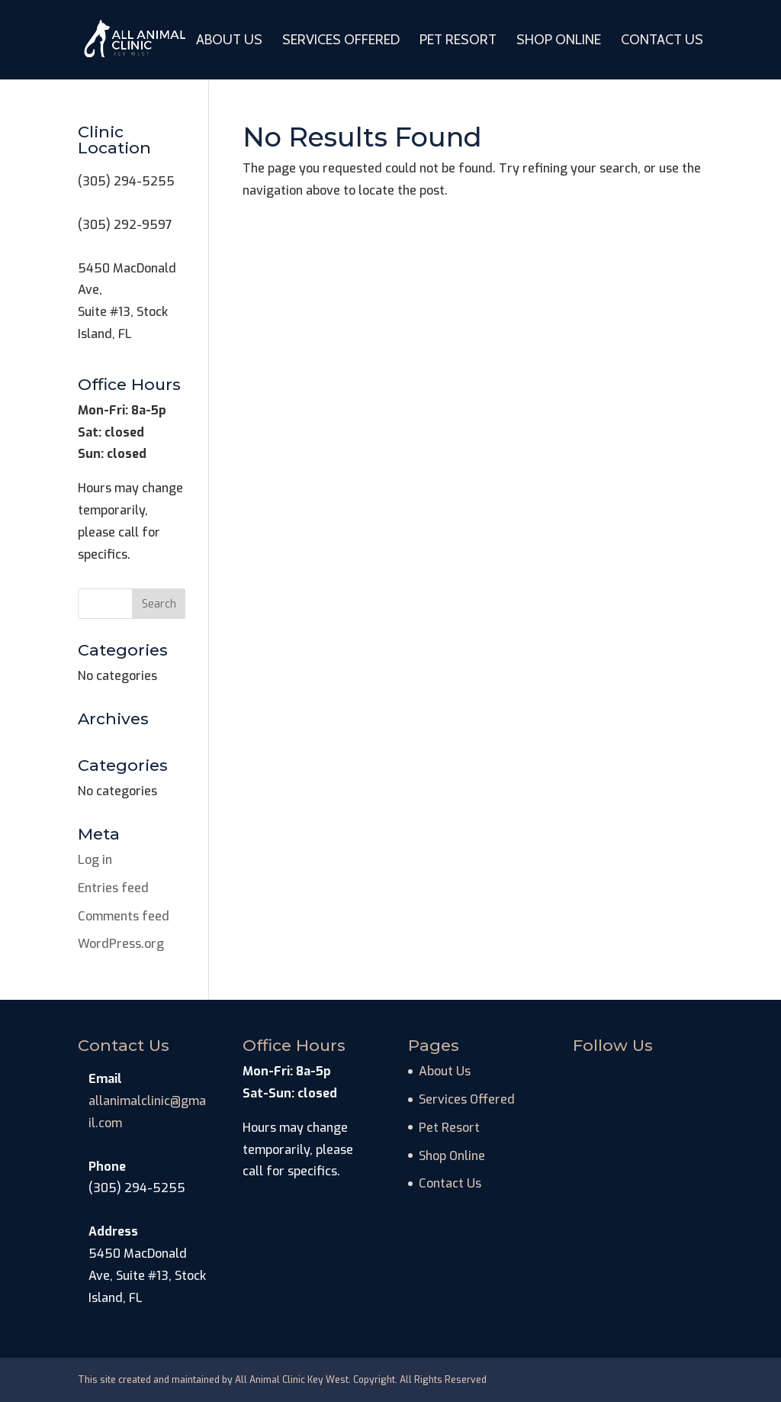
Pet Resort (458, 41)
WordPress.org (121, 944)
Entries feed (113, 888)
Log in (95, 860)
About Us (229, 41)
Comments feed (123, 916)
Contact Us (662, 41)
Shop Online (558, 41)
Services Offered (341, 41)
